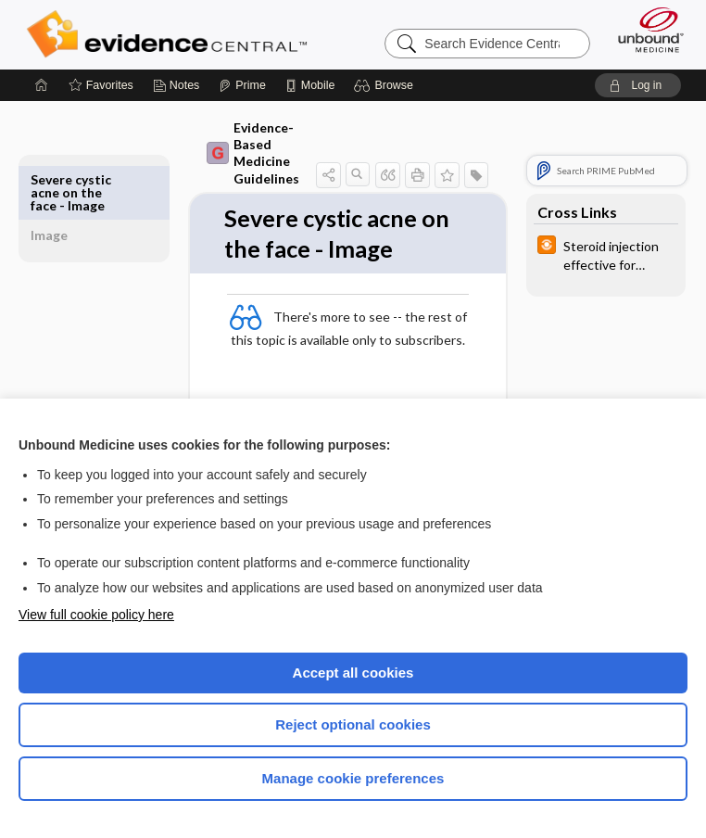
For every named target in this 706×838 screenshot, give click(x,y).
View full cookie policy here (96, 614)
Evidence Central (171, 34)
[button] (386, 85)
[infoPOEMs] (606, 254)
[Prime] (242, 85)
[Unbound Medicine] (645, 30)
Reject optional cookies (353, 724)
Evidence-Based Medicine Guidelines (241, 153)
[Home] (41, 85)
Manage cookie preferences (353, 778)
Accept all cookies (353, 672)
